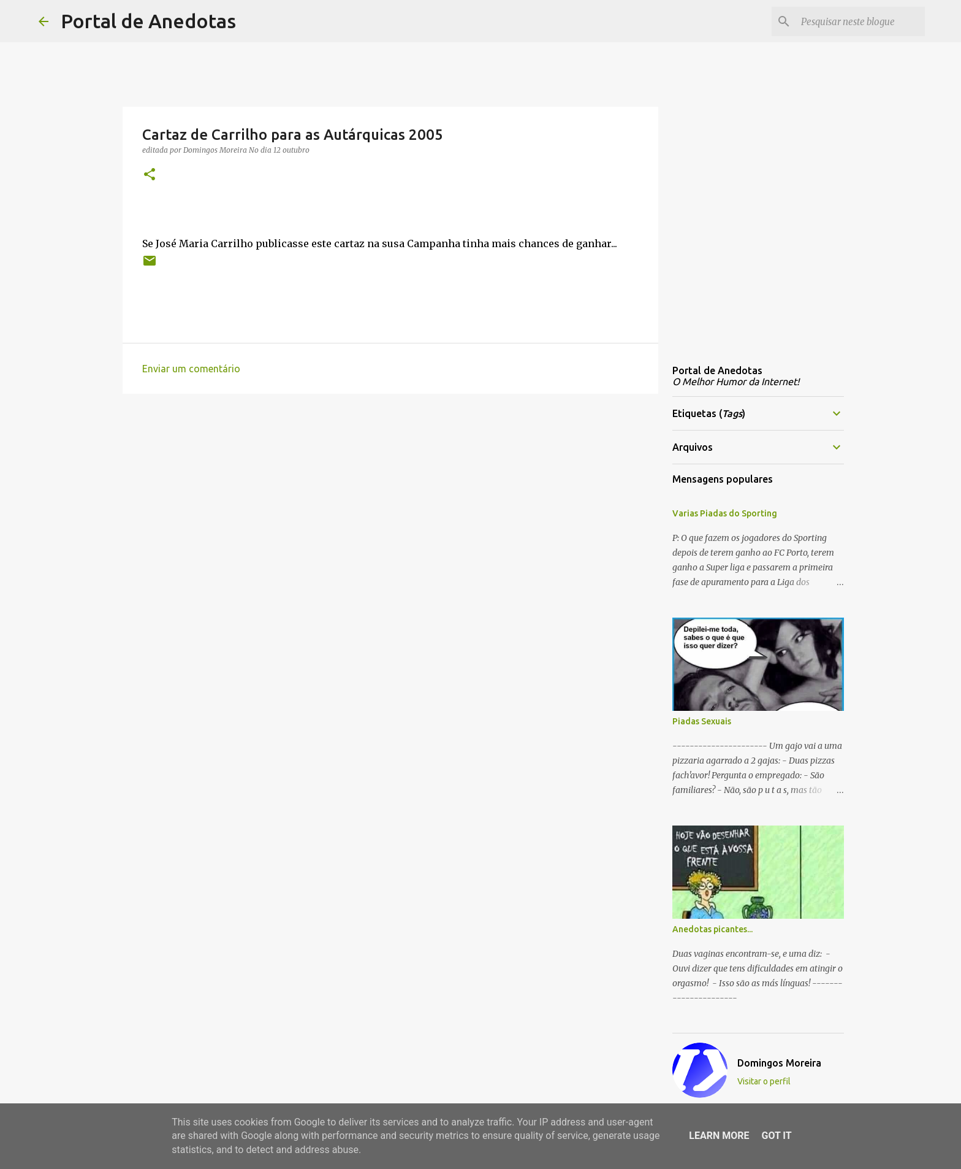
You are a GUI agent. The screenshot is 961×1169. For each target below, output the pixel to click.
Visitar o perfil (764, 1081)
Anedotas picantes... (712, 929)
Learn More (719, 1135)
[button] (149, 175)
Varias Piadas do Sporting (724, 513)
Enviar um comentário (191, 368)
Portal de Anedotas (148, 21)
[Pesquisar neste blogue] (860, 21)
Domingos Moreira (779, 1062)
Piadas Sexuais (701, 721)
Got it (776, 1135)
